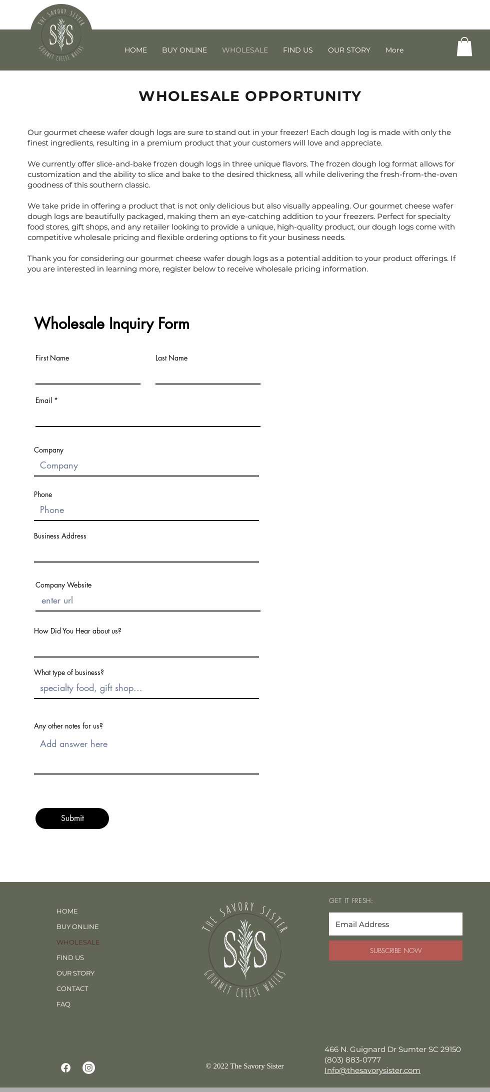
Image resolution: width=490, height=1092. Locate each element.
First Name (52, 358)
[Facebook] (66, 1068)
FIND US (70, 958)
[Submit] (72, 818)
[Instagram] (88, 1068)
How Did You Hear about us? (78, 631)
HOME (67, 911)
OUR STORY (75, 973)
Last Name (172, 358)
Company (49, 450)
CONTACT (72, 988)
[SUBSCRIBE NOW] (395, 950)
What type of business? (69, 672)
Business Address (60, 536)
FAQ (63, 1004)
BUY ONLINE (77, 926)
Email (44, 400)
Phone (43, 494)
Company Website (64, 585)
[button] (464, 46)
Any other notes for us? (68, 726)
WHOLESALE (78, 942)
